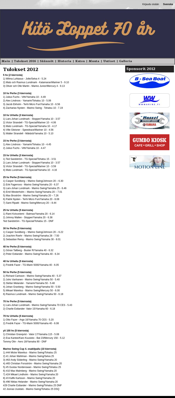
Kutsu (80, 61)
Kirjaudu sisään (150, 4)
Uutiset (109, 61)
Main (5, 61)
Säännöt (47, 61)
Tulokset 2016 (25, 61)
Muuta (94, 61)
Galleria (125, 61)
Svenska (168, 4)
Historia (64, 61)
